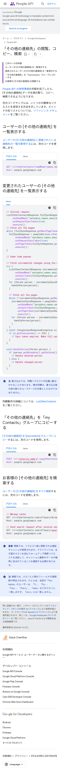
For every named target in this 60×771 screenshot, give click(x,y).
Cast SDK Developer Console (17, 697)
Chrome (7, 727)
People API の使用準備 (16, 88)
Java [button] (25, 156)
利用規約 (7, 756)
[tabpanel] (30, 167)
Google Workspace (37, 38)
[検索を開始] (43, 4)
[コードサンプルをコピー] (54, 162)
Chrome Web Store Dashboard (18, 702)
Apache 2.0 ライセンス (38, 612)
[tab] (11, 156)
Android (7, 722)
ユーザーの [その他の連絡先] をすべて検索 (27, 491)
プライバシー (21, 756)
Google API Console (12, 671)
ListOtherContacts (46, 401)
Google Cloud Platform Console (18, 676)
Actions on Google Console (16, 691)
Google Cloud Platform (14, 737)
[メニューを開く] (5, 4)
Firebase (7, 732)
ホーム (6, 38)
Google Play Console (13, 681)
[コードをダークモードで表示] (49, 162)
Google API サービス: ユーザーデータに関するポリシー (29, 656)
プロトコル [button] (11, 156)
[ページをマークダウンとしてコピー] (35, 54)
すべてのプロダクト (12, 743)
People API (24, 4)
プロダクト (18, 38)
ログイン (51, 4)
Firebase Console (11, 686)
